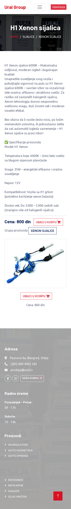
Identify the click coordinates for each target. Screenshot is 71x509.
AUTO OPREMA (18, 455)
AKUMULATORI (18, 444)
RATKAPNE (15, 485)
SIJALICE (13, 491)
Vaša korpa (58, 6)
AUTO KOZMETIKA (20, 450)
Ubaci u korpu (48, 222)
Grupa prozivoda (16, 230)
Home (14, 36)
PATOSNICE (15, 479)
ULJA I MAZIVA (17, 496)
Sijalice (28, 36)
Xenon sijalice (50, 36)
